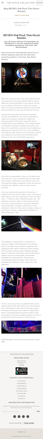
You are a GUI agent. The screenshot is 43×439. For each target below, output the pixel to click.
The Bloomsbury (22, 388)
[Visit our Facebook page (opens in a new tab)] (14, 416)
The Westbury (21, 381)
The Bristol (21, 398)
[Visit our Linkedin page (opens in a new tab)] (27, 416)
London (24, 25)
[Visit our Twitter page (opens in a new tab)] (19, 416)
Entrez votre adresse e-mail (10, 411)
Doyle (20, 2)
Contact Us (21, 432)
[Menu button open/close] (2, 3)
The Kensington (21, 383)
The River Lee (21, 396)
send (38, 411)
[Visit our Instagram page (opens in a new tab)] (23, 416)
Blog (6, 8)
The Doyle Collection (21, 354)
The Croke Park (21, 393)
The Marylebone (21, 386)
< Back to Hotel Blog (21, 15)
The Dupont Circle (21, 391)
